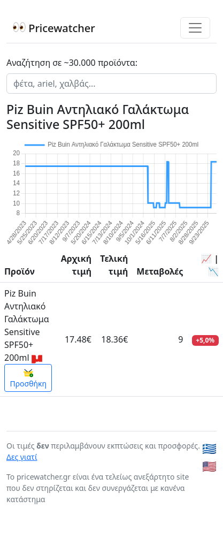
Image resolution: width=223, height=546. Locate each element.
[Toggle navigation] (195, 28)
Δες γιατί (21, 457)
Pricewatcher (54, 28)
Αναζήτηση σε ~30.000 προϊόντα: (71, 63)
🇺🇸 (209, 466)
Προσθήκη (28, 378)
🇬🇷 (209, 448)
